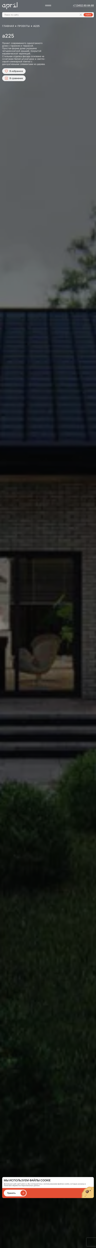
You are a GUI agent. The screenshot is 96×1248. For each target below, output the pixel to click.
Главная (8, 26)
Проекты (23, 26)
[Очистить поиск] (81, 15)
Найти (88, 14)
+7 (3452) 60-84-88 (83, 5)
